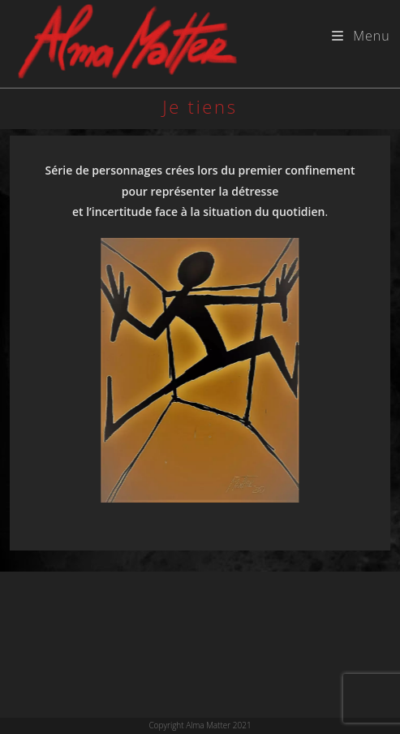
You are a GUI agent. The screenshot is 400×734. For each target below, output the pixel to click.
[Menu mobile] (361, 36)
